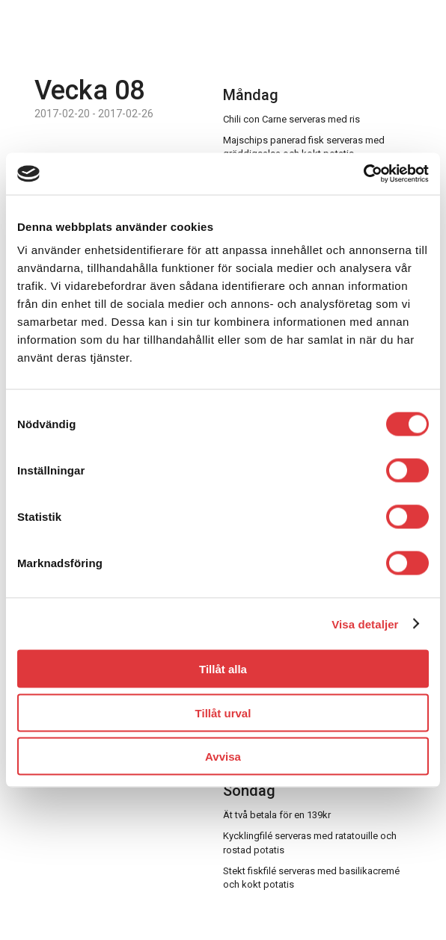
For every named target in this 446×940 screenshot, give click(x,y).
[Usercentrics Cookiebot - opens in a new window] (363, 174)
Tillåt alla (223, 669)
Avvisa (223, 756)
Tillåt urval (223, 712)
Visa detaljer (365, 623)
